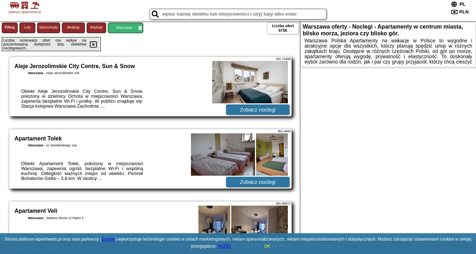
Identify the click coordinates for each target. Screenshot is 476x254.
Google (108, 239)
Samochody (48, 27)
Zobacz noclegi (258, 110)
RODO (224, 246)
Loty (27, 27)
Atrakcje (73, 27)
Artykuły (96, 27)
